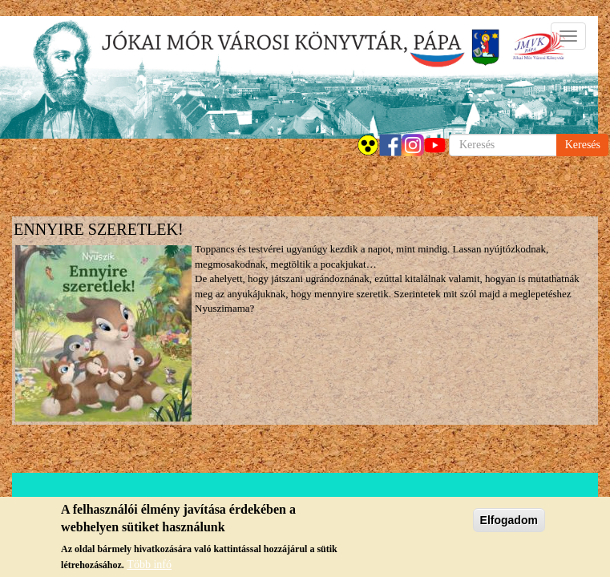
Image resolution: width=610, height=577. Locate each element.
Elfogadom (509, 520)
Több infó (149, 565)
